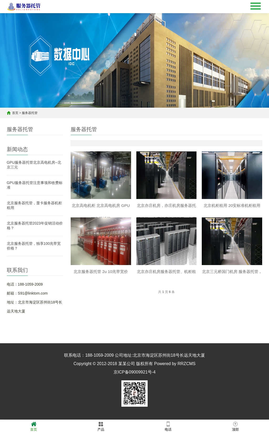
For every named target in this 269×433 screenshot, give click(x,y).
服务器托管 (30, 113)
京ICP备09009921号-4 (134, 372)
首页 (15, 113)
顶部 (235, 426)
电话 (168, 426)
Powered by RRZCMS (174, 363)
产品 (100, 426)
